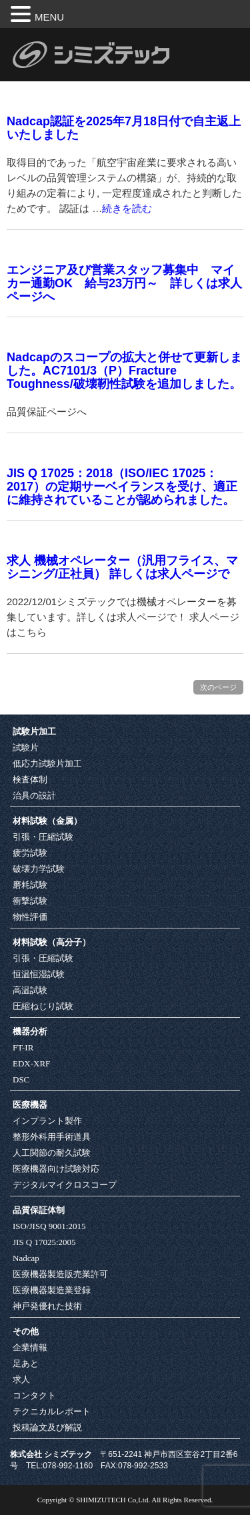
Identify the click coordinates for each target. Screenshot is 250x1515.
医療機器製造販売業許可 (60, 1274)
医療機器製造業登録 (52, 1290)
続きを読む (127, 208)
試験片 (26, 748)
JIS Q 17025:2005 (44, 1242)
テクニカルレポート (52, 1411)
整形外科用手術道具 (52, 1137)
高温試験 (30, 990)
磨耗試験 (30, 885)
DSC (21, 1079)
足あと (26, 1363)
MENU (49, 17)
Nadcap (26, 1258)
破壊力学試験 (39, 869)
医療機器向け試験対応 (56, 1169)
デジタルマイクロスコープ (65, 1185)
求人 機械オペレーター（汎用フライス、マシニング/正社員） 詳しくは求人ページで (122, 567)
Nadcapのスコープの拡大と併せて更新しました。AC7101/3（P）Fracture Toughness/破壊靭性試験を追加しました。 (124, 371)
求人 (21, 1379)
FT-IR (23, 1047)
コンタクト (34, 1395)
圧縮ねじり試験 (43, 1006)
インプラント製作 (47, 1121)
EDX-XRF (31, 1063)
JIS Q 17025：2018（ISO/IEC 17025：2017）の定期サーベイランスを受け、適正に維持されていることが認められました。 (122, 487)
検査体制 (30, 779)
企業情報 (30, 1347)
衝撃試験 (30, 901)
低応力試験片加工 (47, 763)
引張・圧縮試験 (43, 837)
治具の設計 (34, 795)
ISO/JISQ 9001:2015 (49, 1226)
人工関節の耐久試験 (52, 1153)
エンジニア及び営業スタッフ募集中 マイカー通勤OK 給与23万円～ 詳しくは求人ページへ (124, 283)
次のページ (218, 687)
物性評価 (30, 917)
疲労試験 (30, 853)
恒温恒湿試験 (39, 974)
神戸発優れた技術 (47, 1306)
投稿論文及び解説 (47, 1427)
